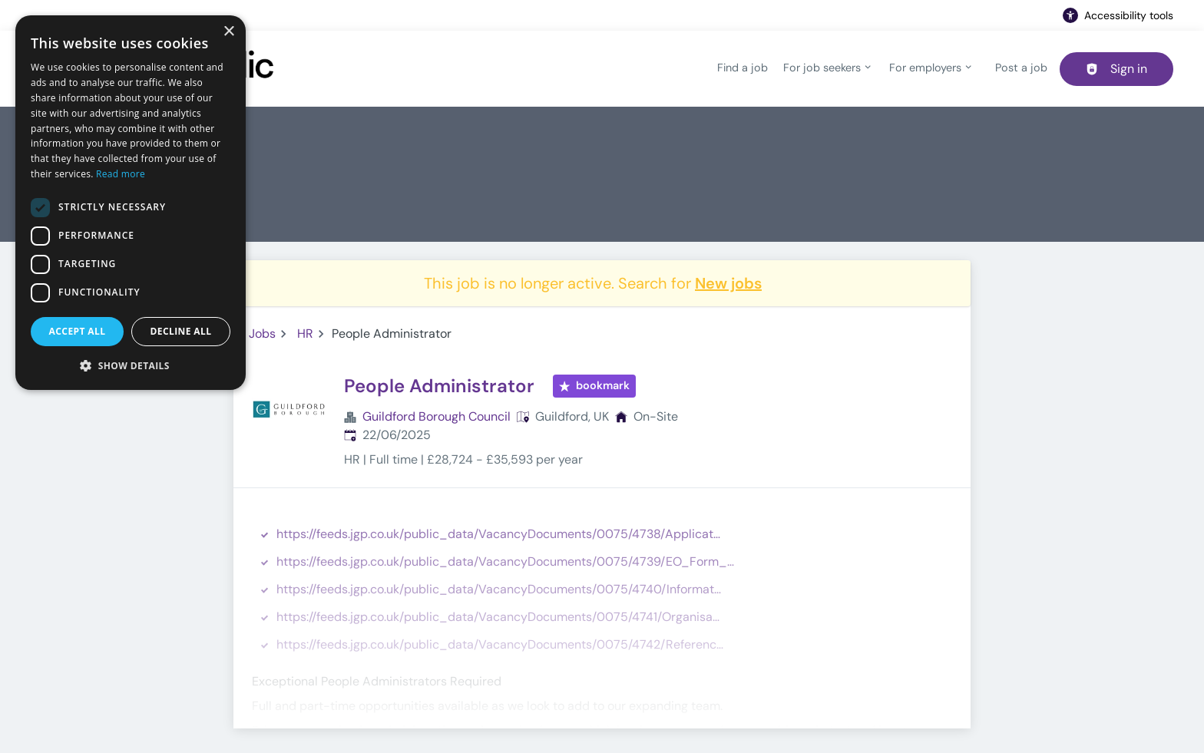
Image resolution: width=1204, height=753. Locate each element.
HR (305, 333)
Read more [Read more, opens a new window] (120, 173)
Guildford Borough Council (436, 416)
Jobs (262, 333)
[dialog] (130, 202)
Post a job (1021, 67)
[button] (130, 365)
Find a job (742, 67)
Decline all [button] (181, 331)
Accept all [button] (77, 331)
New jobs (728, 283)
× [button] (228, 32)
